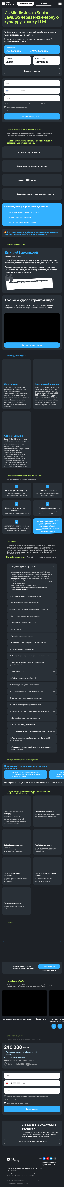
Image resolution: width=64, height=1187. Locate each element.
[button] (25, 4)
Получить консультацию (32, 116)
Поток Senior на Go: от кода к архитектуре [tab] (44, 557)
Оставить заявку (32, 1109)
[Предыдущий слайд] (3, 941)
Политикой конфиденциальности (30, 103)
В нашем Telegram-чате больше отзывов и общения (23, 967)
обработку (15, 107)
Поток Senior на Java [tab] (15, 557)
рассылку (15, 110)
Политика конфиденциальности (45, 1181)
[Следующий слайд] (60, 941)
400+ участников (49, 970)
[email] (32, 98)
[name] (32, 83)
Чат (40, 1158)
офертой (40, 103)
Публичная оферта (31, 1180)
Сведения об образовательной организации (17, 1183)
